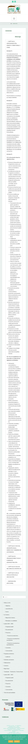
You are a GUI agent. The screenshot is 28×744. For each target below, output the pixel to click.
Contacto (6, 665)
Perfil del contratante (9, 659)
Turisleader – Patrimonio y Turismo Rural (13, 671)
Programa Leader (10, 626)
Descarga (18, 36)
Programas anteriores (9, 653)
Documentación (9, 629)
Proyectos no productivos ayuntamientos (13, 644)
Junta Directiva (9, 608)
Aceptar (10, 741)
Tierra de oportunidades (9, 692)
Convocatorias (9, 650)
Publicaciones (7, 662)
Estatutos (15, 23)
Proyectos (8, 632)
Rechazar (17, 741)
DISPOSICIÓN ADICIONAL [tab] (11, 582)
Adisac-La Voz (7, 602)
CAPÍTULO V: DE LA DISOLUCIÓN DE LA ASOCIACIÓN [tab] (13, 575)
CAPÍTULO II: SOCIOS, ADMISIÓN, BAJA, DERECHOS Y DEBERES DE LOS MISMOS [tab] (14, 549)
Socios (7, 611)
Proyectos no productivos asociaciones (13, 639)
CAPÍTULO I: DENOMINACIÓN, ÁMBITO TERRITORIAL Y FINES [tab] (13, 44)
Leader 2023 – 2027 (8, 674)
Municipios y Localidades (11, 620)
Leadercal (8, 656)
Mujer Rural (6, 668)
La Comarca (6, 614)
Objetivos (8, 605)
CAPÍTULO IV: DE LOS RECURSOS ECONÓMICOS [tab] (14, 567)
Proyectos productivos (12, 635)
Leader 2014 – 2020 (8, 623)
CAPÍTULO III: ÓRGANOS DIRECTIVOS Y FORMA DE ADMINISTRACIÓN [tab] (14, 559)
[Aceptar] (26, 739)
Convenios (8, 647)
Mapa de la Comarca (10, 617)
